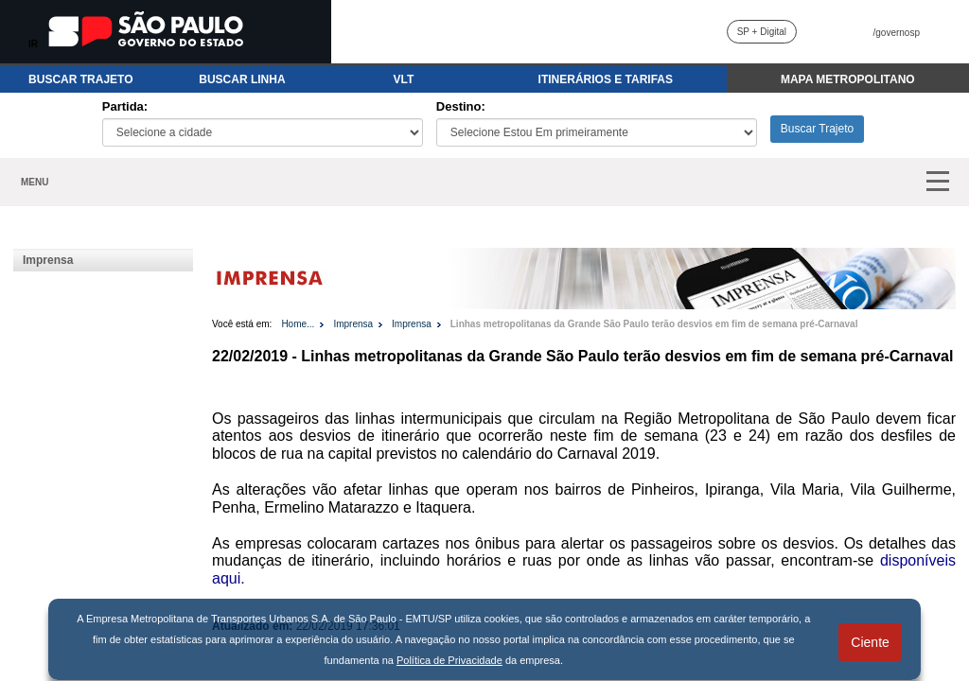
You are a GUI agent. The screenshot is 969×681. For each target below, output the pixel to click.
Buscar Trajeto (817, 128)
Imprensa (48, 260)
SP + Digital (761, 31)
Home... (297, 324)
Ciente (870, 642)
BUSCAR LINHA (242, 79)
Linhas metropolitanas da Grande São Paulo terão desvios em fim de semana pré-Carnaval (654, 324)
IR (33, 44)
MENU (34, 182)
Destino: (460, 106)
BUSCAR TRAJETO (80, 79)
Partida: (125, 106)
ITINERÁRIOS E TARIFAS (605, 79)
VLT (404, 79)
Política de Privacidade (449, 660)
